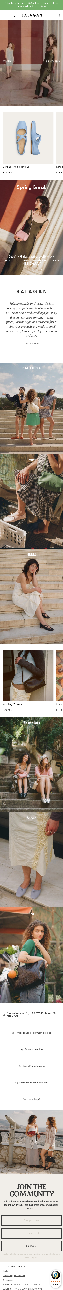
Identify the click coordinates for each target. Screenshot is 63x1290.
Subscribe (31, 1246)
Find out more (31, 344)
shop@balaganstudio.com (14, 1276)
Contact (6, 1271)
